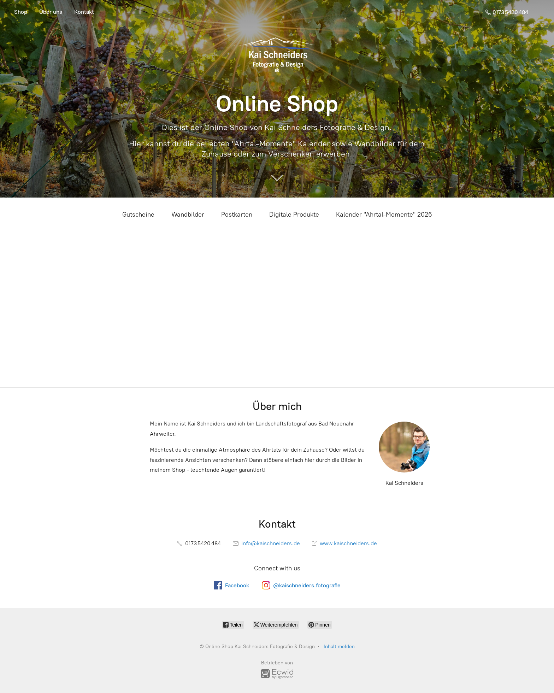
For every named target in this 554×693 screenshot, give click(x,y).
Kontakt (84, 11)
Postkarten (236, 214)
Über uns (50, 11)
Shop (20, 11)
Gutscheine (138, 214)
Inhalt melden (339, 647)
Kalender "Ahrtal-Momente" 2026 (384, 214)
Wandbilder (187, 214)
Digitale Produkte (294, 214)
